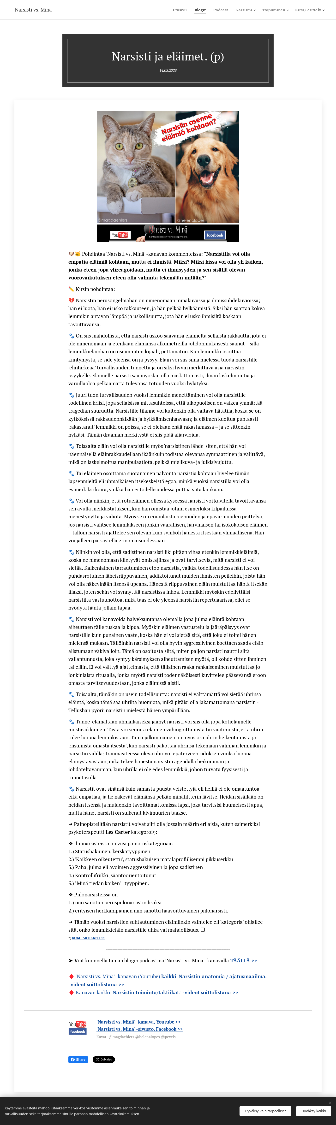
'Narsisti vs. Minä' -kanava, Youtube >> (138, 1022)
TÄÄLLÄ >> (243, 960)
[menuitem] (174, 10)
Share (78, 1059)
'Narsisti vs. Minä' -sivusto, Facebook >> (139, 1029)
